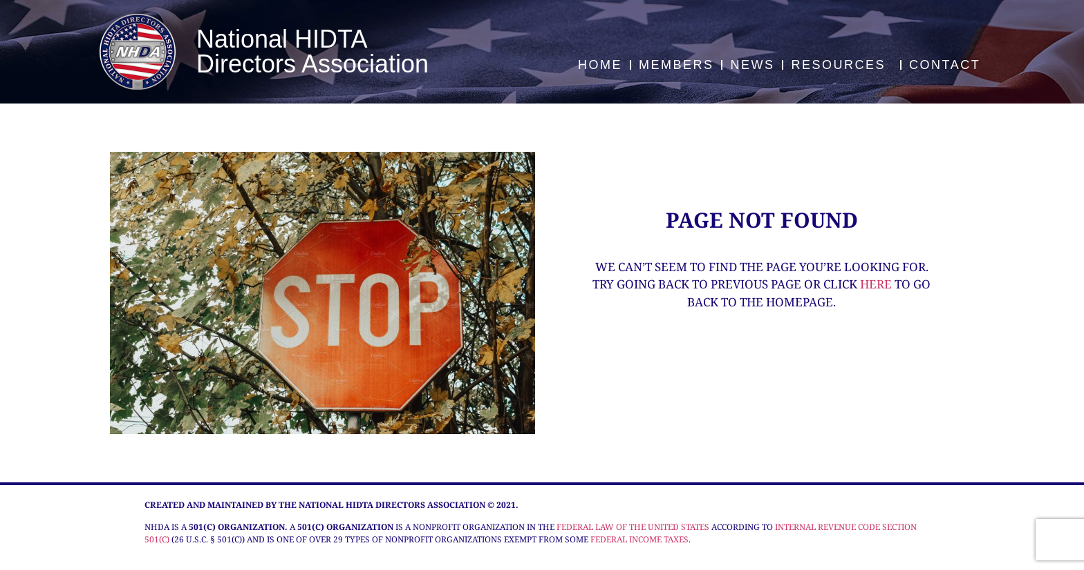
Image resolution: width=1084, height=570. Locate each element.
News (752, 65)
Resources (842, 65)
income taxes (659, 539)
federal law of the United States (633, 527)
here (876, 284)
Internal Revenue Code (827, 527)
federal (608, 539)
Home (600, 65)
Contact (944, 65)
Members (676, 65)
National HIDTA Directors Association (312, 51)
